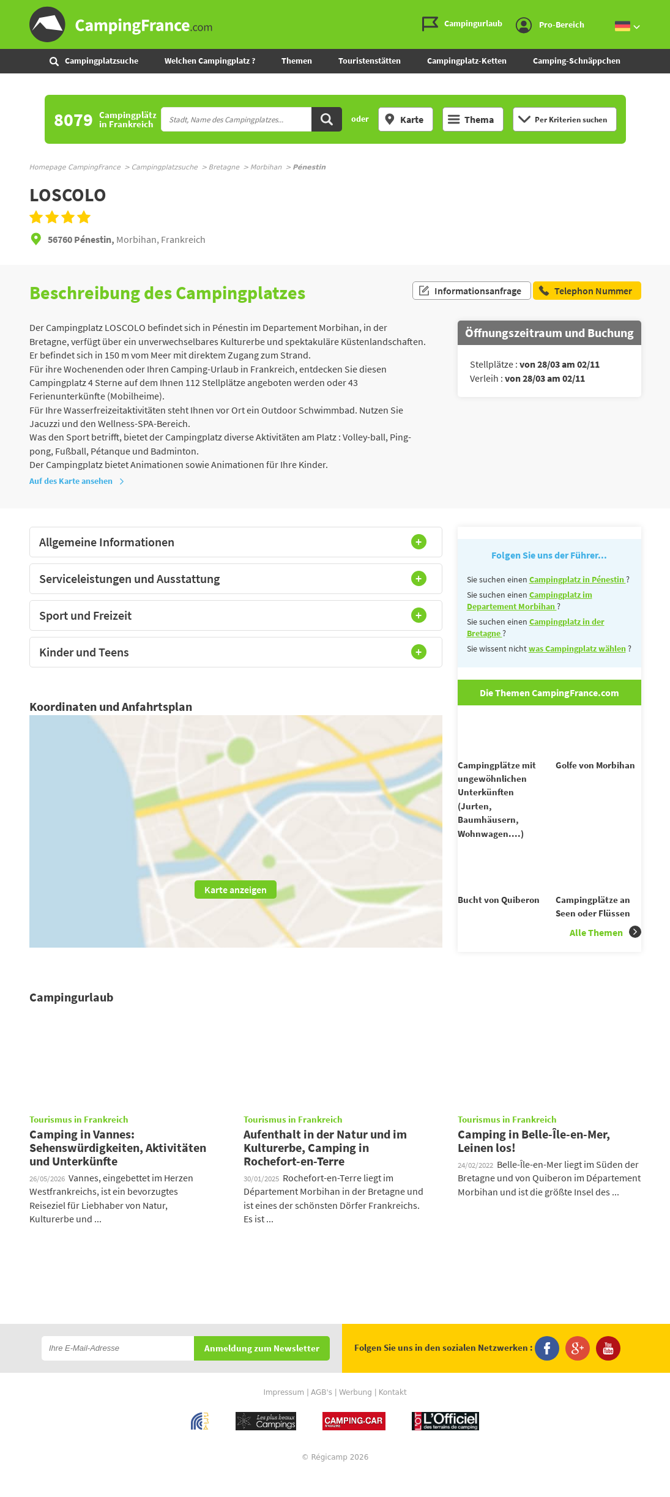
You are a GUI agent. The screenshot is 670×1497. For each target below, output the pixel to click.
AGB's (321, 1414)
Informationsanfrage (469, 292)
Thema (471, 119)
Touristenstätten (369, 60)
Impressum (283, 1414)
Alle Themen (605, 954)
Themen (296, 60)
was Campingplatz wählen (577, 648)
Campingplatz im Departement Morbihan (529, 600)
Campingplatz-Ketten (467, 60)
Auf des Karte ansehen (77, 480)
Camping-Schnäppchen (576, 60)
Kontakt (393, 1414)
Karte (403, 119)
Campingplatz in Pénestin (577, 579)
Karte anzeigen (235, 889)
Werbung (355, 1414)
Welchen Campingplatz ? (210, 60)
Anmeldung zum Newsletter (261, 1370)
